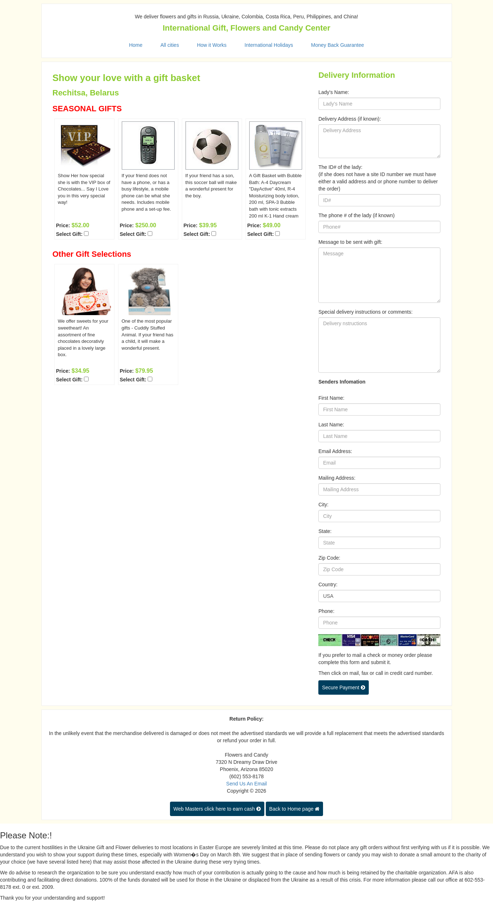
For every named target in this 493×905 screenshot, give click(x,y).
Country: (327, 584)
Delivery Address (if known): (349, 119)
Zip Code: (329, 558)
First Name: (331, 398)
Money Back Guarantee (337, 45)
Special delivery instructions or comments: (365, 312)
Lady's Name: (333, 92)
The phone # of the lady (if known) (356, 215)
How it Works (212, 45)
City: (323, 504)
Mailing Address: (336, 478)
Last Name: (331, 424)
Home (135, 45)
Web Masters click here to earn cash (217, 809)
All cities (170, 45)
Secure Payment (343, 687)
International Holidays (269, 45)
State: (325, 531)
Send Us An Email (246, 784)
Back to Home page (294, 809)
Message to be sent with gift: (350, 242)
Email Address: (335, 451)
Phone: (326, 611)
